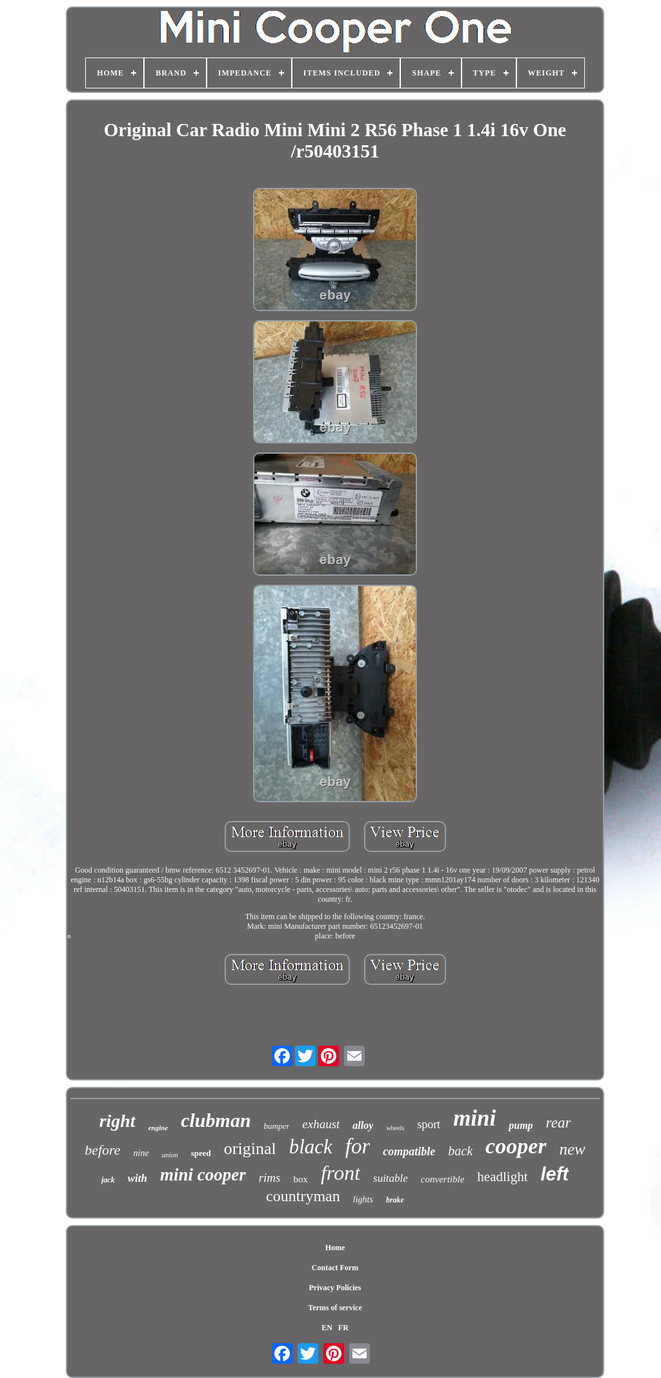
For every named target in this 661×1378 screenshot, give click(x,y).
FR (343, 1327)
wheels (395, 1127)
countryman (303, 1196)
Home (335, 1247)
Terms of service (335, 1307)
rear (558, 1123)
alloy (362, 1125)
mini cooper (203, 1174)
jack (108, 1179)
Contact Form (335, 1267)
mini (474, 1118)
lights (363, 1199)
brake (395, 1199)
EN (326, 1327)
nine (141, 1153)
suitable (390, 1178)
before (102, 1150)
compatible (409, 1151)
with (137, 1178)
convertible (442, 1179)
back (460, 1151)
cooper (515, 1146)
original (250, 1148)
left (555, 1174)
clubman (215, 1120)
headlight (502, 1176)
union (170, 1155)
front (340, 1172)
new (572, 1149)
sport (428, 1124)
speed (201, 1153)
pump (521, 1125)
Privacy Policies (335, 1287)
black (310, 1146)
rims (270, 1177)
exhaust (321, 1124)
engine (158, 1127)
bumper (277, 1126)
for (358, 1146)
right (117, 1121)
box (300, 1179)
